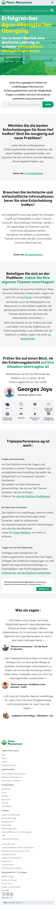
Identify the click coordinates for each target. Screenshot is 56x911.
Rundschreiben (14, 887)
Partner (4, 758)
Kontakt (4, 887)
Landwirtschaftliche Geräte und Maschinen (18, 847)
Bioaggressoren (8, 822)
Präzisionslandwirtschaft (11, 815)
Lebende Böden (8, 865)
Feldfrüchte (6, 789)
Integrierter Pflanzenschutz (12, 858)
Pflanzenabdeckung (9, 829)
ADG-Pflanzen (7, 806)
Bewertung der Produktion (12, 868)
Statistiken (5, 890)
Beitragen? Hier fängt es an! (12, 777)
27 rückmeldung (33, 173)
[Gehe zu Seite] (52, 10)
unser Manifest (21, 532)
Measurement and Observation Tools (16, 851)
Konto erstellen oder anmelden (14, 774)
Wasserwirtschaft (8, 844)
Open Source (7, 883)
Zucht (4, 793)
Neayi (24, 872)
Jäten (4, 835)
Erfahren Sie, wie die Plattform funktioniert (26, 572)
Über (3, 755)
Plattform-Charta (8, 877)
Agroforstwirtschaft (9, 818)
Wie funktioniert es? (9, 765)
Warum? (5, 762)
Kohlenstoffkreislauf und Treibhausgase (17, 832)
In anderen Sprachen (15, 903)
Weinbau (5, 796)
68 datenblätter (34, 254)
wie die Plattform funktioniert (33, 496)
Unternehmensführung (10, 839)
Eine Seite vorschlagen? (11, 781)
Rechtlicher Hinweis (9, 880)
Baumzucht (6, 799)
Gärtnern (5, 803)
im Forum (26, 297)
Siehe (42, 589)
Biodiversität (6, 825)
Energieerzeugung (9, 854)
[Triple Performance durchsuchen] (26, 10)
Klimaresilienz (7, 861)
